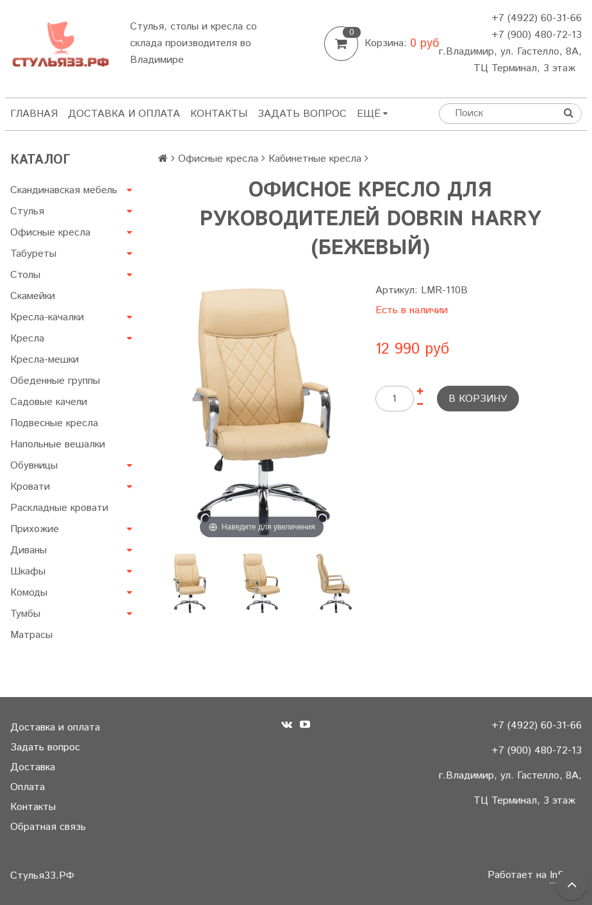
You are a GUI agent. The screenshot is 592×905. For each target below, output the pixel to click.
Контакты (218, 114)
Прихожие (34, 529)
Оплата (27, 787)
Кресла (27, 338)
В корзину (477, 399)
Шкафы (27, 571)
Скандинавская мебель (63, 190)
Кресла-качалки (47, 317)
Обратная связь (48, 827)
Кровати (30, 486)
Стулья (27, 211)
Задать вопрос (302, 114)
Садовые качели (48, 402)
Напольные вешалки (57, 444)
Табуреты (33, 253)
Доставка (32, 767)
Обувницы (34, 465)
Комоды (28, 592)
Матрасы (31, 635)
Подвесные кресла (54, 423)
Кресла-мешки (44, 359)
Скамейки (32, 296)
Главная (34, 114)
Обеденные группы (55, 381)
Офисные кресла (50, 232)
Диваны (28, 550)
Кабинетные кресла (314, 158)
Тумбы (25, 614)
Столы (25, 275)
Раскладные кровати (59, 508)
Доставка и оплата (124, 114)
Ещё (372, 114)
